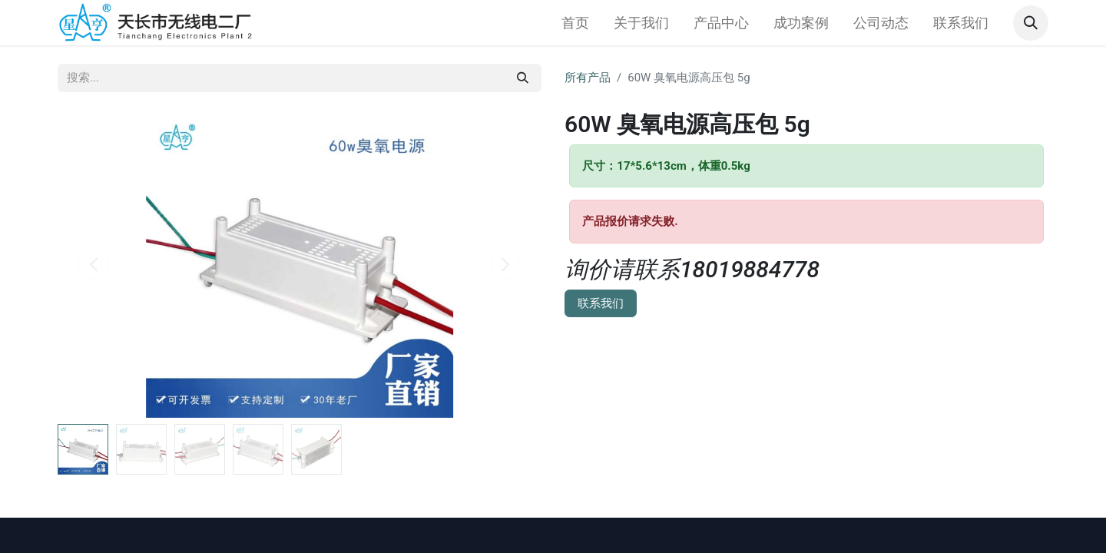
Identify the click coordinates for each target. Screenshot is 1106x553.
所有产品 (588, 77)
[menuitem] (575, 22)
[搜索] (522, 78)
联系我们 (601, 303)
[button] (1030, 23)
